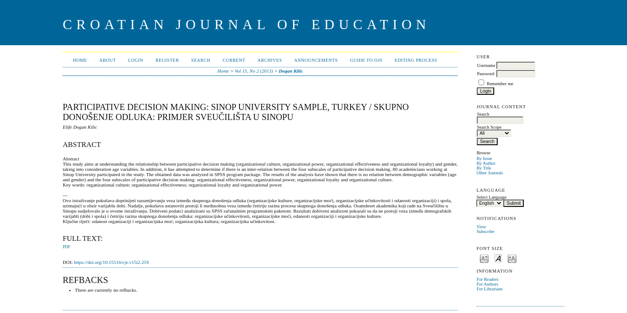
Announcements (315, 60)
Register (167, 60)
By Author (486, 163)
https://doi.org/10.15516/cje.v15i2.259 (111, 262)
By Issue (484, 158)
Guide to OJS (366, 60)
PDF (66, 247)
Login (135, 60)
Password (485, 73)
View (481, 226)
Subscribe (485, 231)
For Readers (487, 279)
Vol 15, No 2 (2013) (254, 70)
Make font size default (498, 258)
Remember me (500, 83)
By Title (483, 168)
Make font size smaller (484, 258)
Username (486, 65)
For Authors (487, 284)
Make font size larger (512, 258)
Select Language (491, 197)
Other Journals (489, 172)
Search (200, 60)
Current (233, 60)
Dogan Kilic (291, 70)
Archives (269, 60)
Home (80, 60)
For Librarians (489, 288)
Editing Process (415, 60)
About (107, 60)
